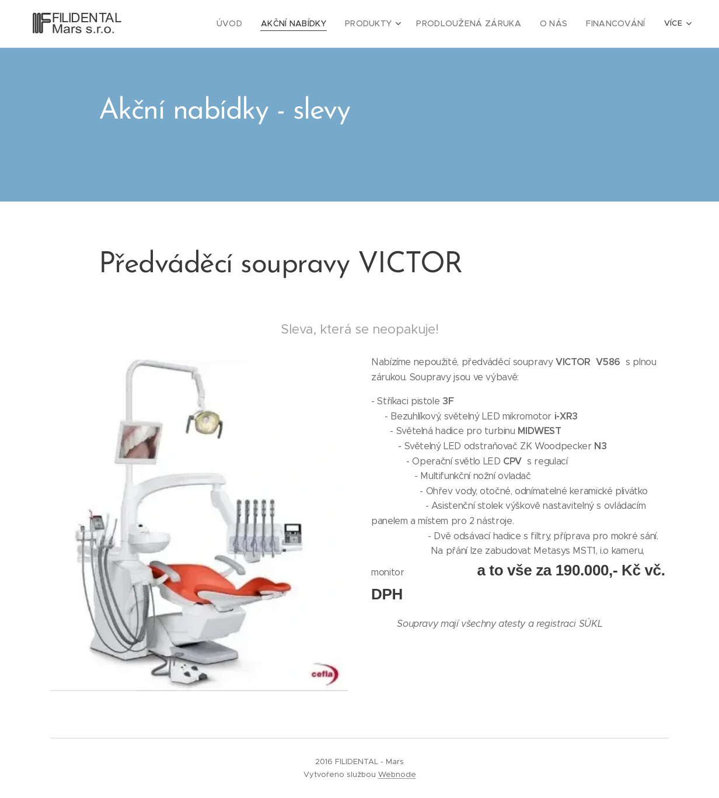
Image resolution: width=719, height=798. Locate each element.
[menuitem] (184, 24)
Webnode (397, 774)
